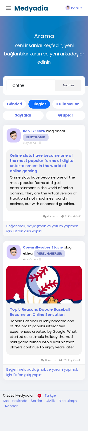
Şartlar (37, 400)
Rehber (11, 405)
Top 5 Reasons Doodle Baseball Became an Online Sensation (40, 312)
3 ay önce (29, 143)
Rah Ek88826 (34, 131)
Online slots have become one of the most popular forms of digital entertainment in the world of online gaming (42, 163)
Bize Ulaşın (68, 400)
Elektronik (35, 137)
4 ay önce (29, 259)
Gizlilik (51, 400)
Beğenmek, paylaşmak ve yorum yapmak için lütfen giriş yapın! (42, 228)
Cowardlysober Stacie (43, 247)
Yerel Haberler (49, 253)
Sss (6, 400)
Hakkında (20, 400)
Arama (68, 85)
